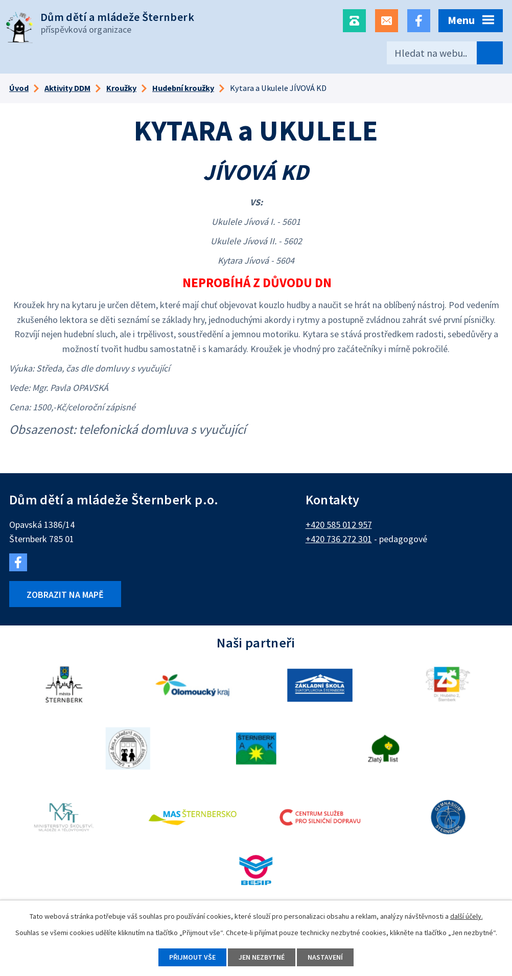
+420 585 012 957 (339, 524)
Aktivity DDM (67, 88)
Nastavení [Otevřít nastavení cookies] (325, 957)
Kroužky (121, 88)
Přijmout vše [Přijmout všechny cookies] (192, 957)
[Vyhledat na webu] (445, 52)
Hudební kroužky (183, 88)
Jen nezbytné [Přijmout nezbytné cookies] (262, 957)
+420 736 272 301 (339, 539)
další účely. (466, 916)
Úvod (19, 88)
